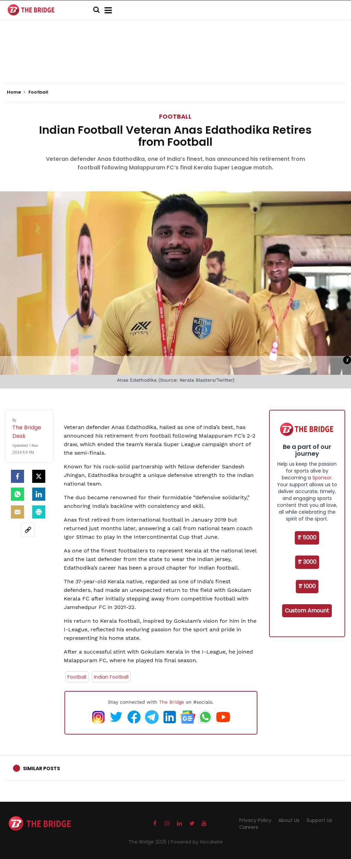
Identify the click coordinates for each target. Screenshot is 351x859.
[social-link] (28, 530)
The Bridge (171, 702)
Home (16, 92)
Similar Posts (41, 768)
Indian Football (111, 676)
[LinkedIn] (39, 494)
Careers (248, 827)
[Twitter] (39, 476)
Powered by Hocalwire (197, 841)
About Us (289, 820)
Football (175, 116)
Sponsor (321, 477)
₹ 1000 (307, 586)
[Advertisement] (175, 62)
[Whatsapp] (17, 494)
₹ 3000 (307, 562)
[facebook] (17, 476)
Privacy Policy (255, 820)
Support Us (319, 820)
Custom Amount (307, 611)
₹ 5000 (307, 537)
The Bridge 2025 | (150, 841)
